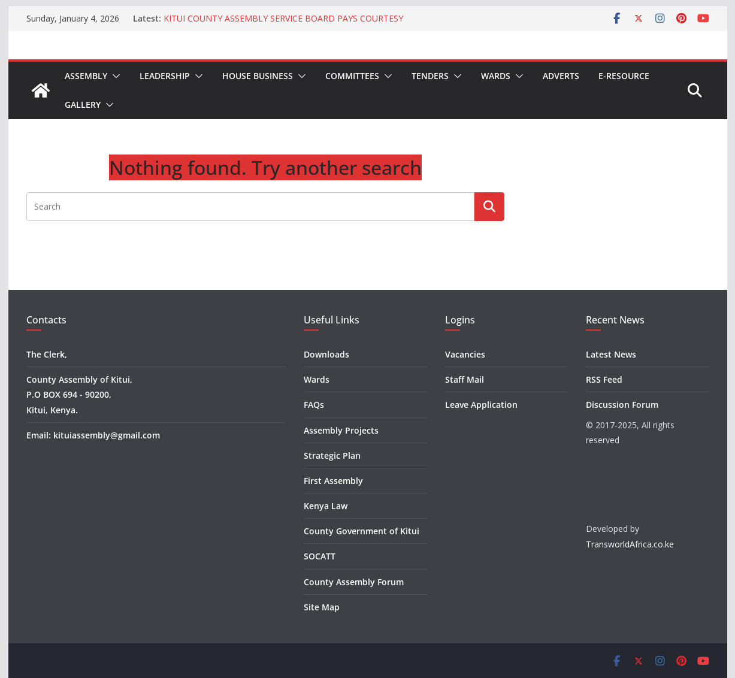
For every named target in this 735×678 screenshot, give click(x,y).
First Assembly (333, 480)
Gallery (83, 104)
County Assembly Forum (354, 582)
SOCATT (319, 556)
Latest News (611, 354)
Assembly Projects (341, 430)
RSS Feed (604, 379)
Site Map (322, 607)
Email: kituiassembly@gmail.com (93, 435)
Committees (352, 75)
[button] (113, 76)
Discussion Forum (622, 404)
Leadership (165, 75)
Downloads (326, 354)
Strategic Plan (332, 455)
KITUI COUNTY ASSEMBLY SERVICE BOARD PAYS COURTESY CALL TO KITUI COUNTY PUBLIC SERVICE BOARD (283, 24)
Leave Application (481, 404)
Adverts (561, 75)
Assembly (86, 75)
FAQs (314, 404)
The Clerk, (46, 354)
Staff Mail (464, 379)
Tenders (430, 75)
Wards (495, 75)
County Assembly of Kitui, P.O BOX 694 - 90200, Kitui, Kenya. (79, 394)
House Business (257, 75)
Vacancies (465, 354)
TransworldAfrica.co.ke (630, 544)
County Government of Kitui (361, 531)
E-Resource (623, 75)
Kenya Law (325, 505)
